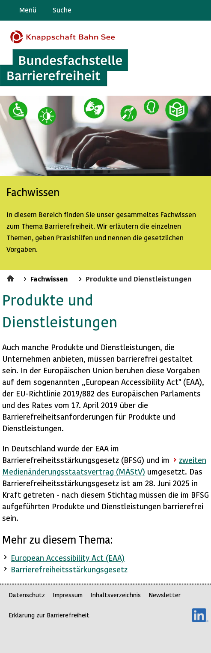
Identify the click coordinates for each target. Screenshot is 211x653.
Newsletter (165, 595)
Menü (27, 10)
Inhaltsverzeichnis (115, 595)
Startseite (11, 277)
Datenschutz (27, 595)
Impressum (68, 595)
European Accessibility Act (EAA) (68, 557)
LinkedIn (200, 615)
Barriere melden (168, 10)
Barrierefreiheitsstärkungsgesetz (69, 569)
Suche (62, 10)
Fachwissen (49, 278)
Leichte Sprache (201, 10)
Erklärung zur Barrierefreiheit (49, 615)
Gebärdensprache (185, 10)
